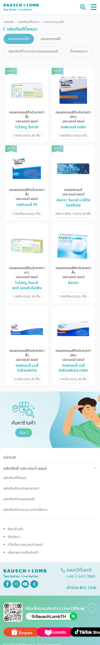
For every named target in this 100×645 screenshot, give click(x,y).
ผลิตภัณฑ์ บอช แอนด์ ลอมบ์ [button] (25, 468)
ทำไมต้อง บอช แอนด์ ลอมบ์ (25, 544)
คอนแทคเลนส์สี (50, 38)
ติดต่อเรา (14, 536)
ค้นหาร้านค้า (15, 529)
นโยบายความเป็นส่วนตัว (23, 552)
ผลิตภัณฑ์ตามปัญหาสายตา (21, 488)
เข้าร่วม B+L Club (81, 587)
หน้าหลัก (9, 22)
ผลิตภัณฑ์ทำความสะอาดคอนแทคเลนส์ (33, 51)
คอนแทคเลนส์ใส (18, 38)
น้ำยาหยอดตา (79, 51)
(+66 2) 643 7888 (81, 576)
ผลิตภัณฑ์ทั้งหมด (28, 22)
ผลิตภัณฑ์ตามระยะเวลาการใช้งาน (25, 509)
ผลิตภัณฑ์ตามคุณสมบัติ (19, 499)
